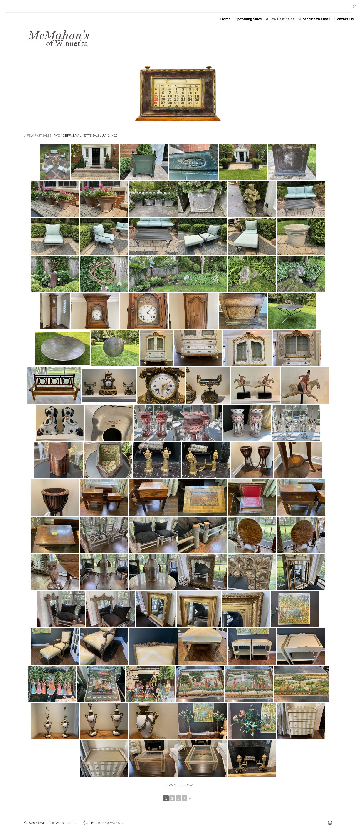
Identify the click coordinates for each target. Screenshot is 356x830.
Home (218, 19)
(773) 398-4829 (112, 823)
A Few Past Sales (272, 19)
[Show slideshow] (178, 785)
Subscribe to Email (307, 19)
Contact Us (336, 19)
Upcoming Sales (240, 19)
